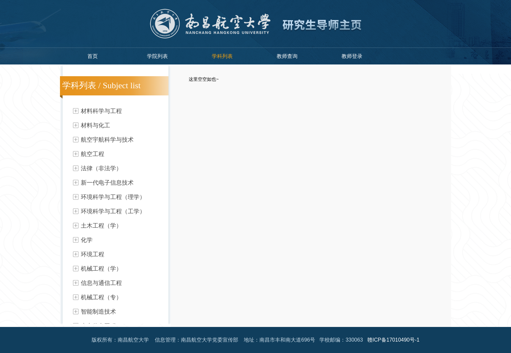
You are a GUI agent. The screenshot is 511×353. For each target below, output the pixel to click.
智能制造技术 (98, 311)
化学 (87, 240)
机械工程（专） (101, 297)
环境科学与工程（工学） (113, 211)
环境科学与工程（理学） (113, 197)
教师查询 (287, 56)
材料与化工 (95, 125)
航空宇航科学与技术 (107, 139)
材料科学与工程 (101, 111)
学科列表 (222, 56)
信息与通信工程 (101, 283)
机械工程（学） (101, 268)
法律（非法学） (101, 168)
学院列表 (157, 56)
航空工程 (92, 154)
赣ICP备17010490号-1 (393, 340)
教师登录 (352, 56)
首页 (92, 56)
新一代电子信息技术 (107, 182)
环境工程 (92, 254)
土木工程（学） (101, 225)
